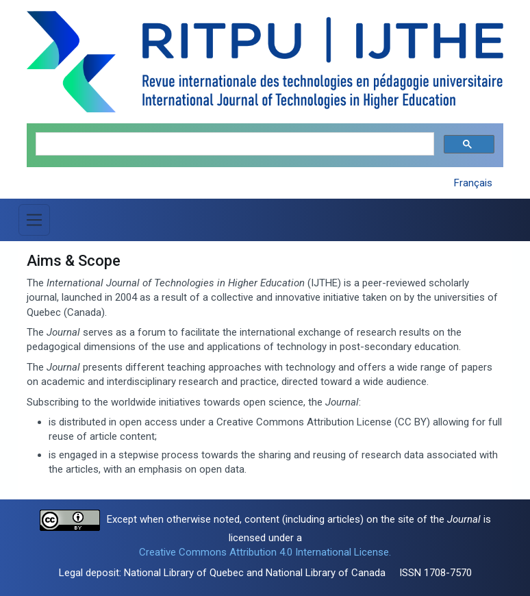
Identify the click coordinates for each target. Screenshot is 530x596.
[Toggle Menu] (34, 220)
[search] (233, 144)
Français (473, 183)
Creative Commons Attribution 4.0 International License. (265, 552)
